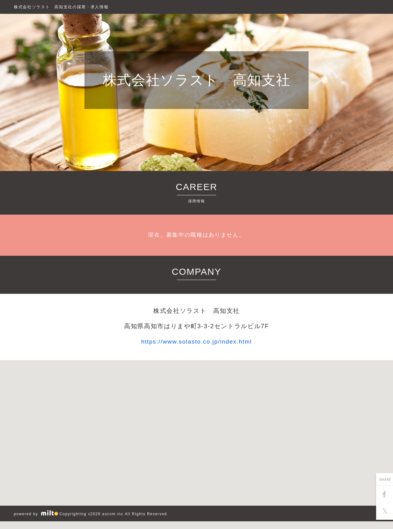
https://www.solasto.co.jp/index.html (196, 341)
